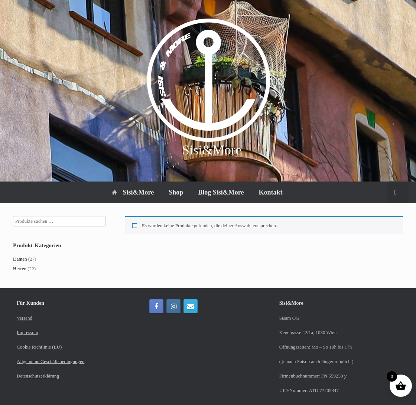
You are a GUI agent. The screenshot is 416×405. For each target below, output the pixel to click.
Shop (176, 192)
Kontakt (270, 192)
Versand (24, 318)
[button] (398, 192)
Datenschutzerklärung (38, 376)
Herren (19, 268)
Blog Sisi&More (221, 192)
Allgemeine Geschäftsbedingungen (50, 361)
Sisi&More (133, 192)
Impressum (27, 332)
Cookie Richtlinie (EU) (39, 347)
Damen (20, 259)
